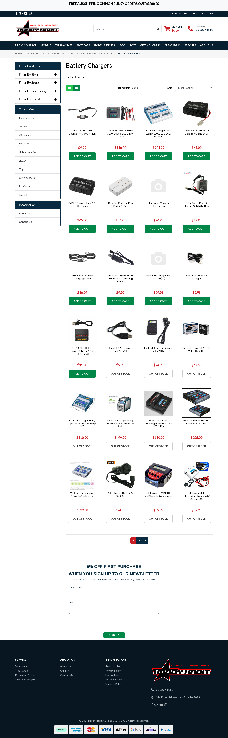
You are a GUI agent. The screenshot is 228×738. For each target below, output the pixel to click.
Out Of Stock (120, 373)
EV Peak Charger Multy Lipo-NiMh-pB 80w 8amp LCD (82, 423)
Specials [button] (190, 45)
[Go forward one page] (145, 540)
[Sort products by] (194, 88)
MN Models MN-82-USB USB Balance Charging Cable (120, 278)
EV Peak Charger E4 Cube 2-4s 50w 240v (196, 349)
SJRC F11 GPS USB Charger (196, 277)
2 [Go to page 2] (139, 540)
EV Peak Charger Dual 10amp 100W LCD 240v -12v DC (158, 133)
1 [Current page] (133, 540)
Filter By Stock (38, 82)
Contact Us (25, 221)
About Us (206, 45)
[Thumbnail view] (69, 88)
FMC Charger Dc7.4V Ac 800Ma (120, 494)
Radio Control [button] (26, 45)
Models (23, 126)
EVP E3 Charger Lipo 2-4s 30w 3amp (82, 205)
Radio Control (26, 117)
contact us (179, 13)
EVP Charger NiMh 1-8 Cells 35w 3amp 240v (196, 132)
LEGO (22, 160)
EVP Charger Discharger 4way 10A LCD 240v (82, 494)
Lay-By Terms (113, 675)
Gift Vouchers (150, 45)
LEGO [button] (122, 45)
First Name (77, 587)
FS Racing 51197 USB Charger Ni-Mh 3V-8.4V (196, 205)
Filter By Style (38, 74)
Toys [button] (132, 45)
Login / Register (203, 13)
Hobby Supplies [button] (104, 45)
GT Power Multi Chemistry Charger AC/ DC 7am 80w (196, 495)
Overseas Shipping (25, 679)
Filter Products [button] (29, 66)
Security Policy (113, 683)
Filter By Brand (38, 99)
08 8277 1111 (204, 29)
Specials (23, 194)
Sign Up (114, 635)
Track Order (22, 670)
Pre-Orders (172, 45)
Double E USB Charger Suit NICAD (120, 349)
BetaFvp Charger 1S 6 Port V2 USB (120, 205)
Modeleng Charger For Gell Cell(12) (158, 277)
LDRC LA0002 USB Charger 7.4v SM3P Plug (82, 132)
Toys (22, 169)
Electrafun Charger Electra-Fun (158, 205)
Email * (74, 602)
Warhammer (63, 45)
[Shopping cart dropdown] (173, 28)
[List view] (76, 88)
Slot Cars (24, 143)
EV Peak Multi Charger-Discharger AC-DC (196, 422)
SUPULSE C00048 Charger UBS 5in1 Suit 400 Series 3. (82, 350)
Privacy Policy (113, 670)
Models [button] (46, 45)
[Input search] (124, 29)
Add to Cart (82, 156)
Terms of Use (112, 666)
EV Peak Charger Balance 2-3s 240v (158, 349)
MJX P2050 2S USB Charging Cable (82, 277)
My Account (22, 666)
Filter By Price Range (38, 91)
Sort (169, 87)
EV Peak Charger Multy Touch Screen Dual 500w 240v (120, 423)
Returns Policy (113, 679)
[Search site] (158, 29)
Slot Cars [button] (83, 45)
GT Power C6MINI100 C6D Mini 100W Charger (158, 494)
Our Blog (65, 670)
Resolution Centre (25, 675)
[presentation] (96, 624)
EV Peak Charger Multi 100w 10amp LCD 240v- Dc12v (120, 133)
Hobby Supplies (27, 152)
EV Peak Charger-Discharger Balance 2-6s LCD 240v (158, 423)
